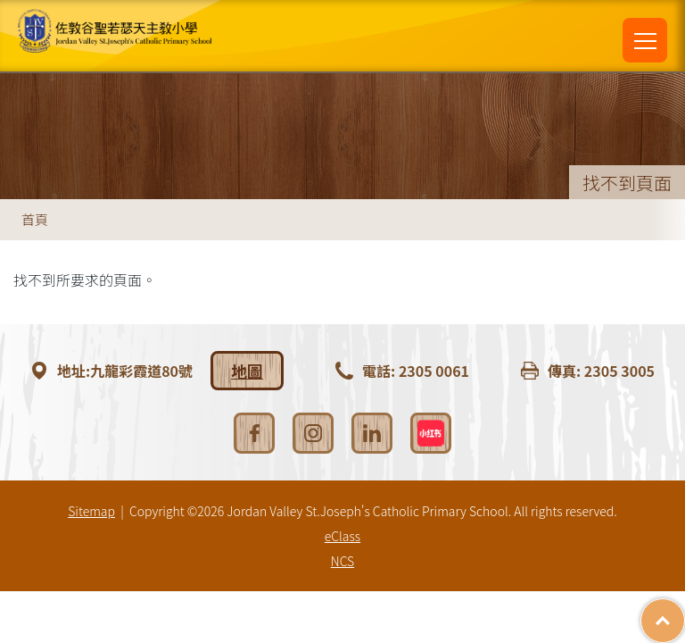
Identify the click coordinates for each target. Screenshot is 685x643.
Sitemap (91, 511)
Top (684, 612)
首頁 (34, 219)
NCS (342, 561)
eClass (342, 536)
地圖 (247, 370)
